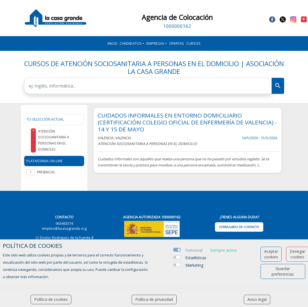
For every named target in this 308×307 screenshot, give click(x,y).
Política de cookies (51, 299)
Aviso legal (257, 299)
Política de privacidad (154, 299)
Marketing (194, 265)
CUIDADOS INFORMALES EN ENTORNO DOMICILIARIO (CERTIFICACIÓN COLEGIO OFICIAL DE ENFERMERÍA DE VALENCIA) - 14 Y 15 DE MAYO (187, 122)
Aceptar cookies (271, 254)
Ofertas (176, 43)
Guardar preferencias (283, 271)
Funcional (193, 250)
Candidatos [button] (131, 43)
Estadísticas (195, 257)
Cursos (193, 43)
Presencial (46, 172)
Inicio (112, 43)
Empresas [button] (155, 43)
